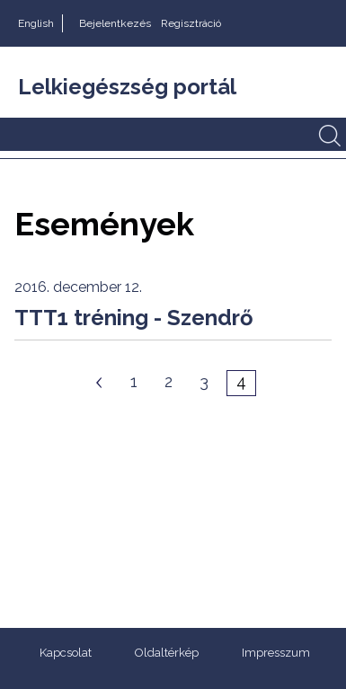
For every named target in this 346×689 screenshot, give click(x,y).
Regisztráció (191, 23)
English (36, 23)
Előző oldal (99, 382)
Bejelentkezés (115, 23)
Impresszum (276, 652)
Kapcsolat (66, 652)
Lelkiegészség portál (127, 87)
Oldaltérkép (167, 652)
